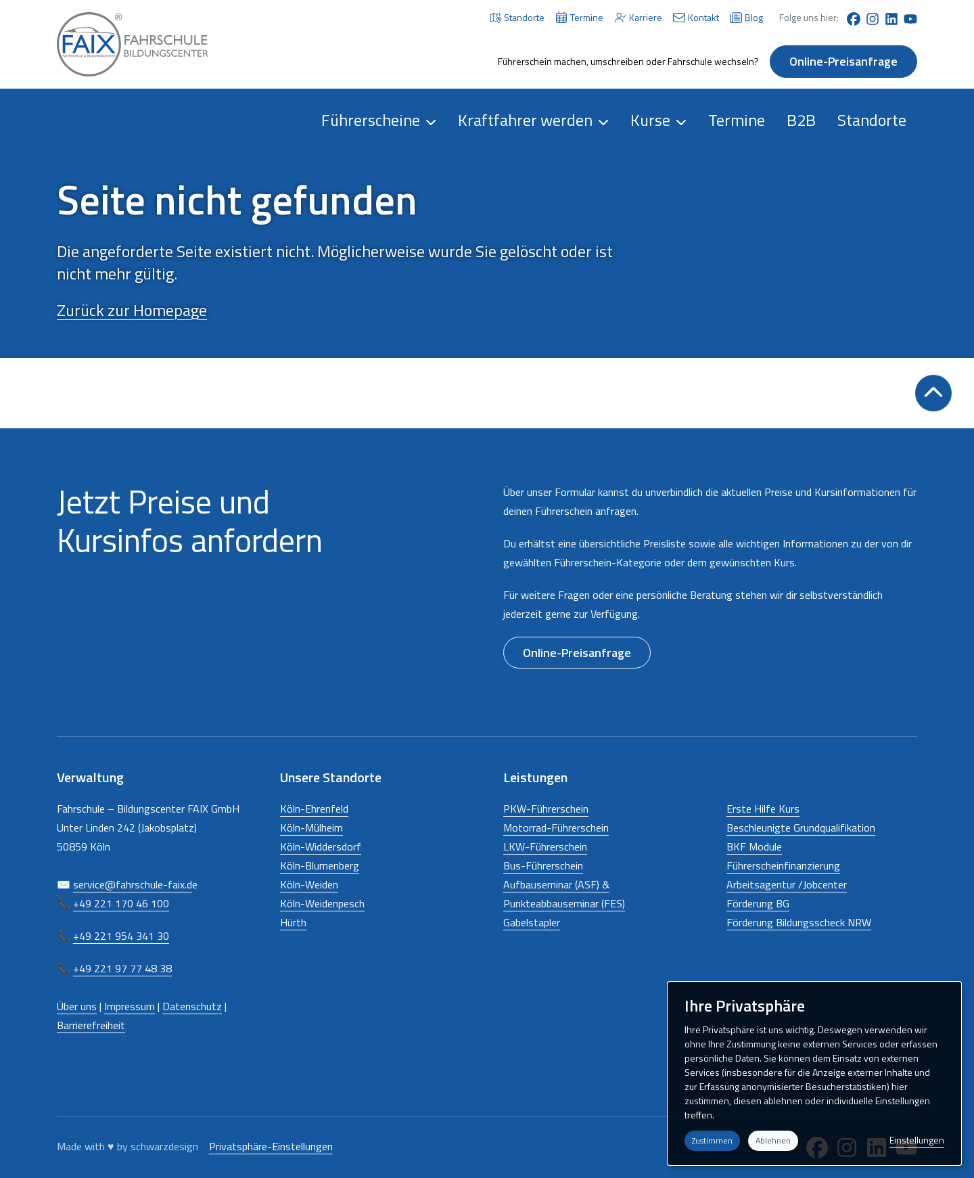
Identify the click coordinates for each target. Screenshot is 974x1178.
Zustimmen (712, 1140)
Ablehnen (773, 1140)
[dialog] (814, 1073)
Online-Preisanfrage (843, 61)
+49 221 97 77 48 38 (122, 968)
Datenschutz (192, 1006)
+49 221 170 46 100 (121, 903)
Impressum (129, 1006)
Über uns (77, 1006)
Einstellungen (916, 1140)
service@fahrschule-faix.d (132, 884)
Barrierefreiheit (91, 1025)
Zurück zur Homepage (132, 310)
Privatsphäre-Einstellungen (271, 1146)
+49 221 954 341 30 (121, 936)
